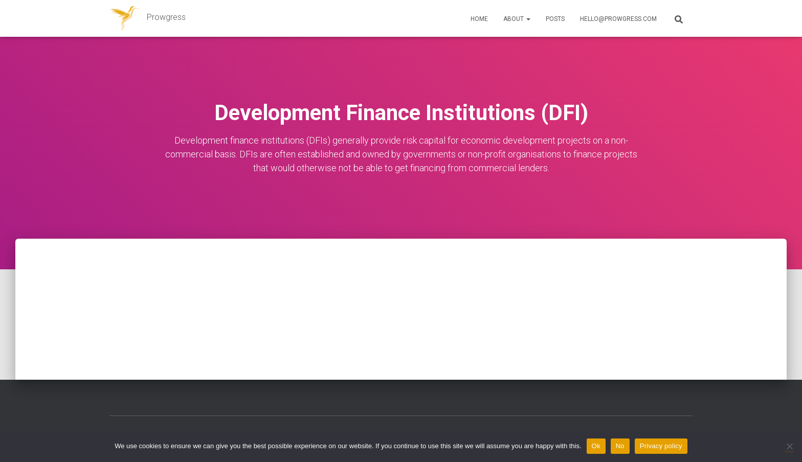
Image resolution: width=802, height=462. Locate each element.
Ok (596, 446)
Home (479, 18)
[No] (789, 446)
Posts (555, 18)
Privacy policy (661, 446)
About (516, 18)
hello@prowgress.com (618, 18)
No (620, 446)
